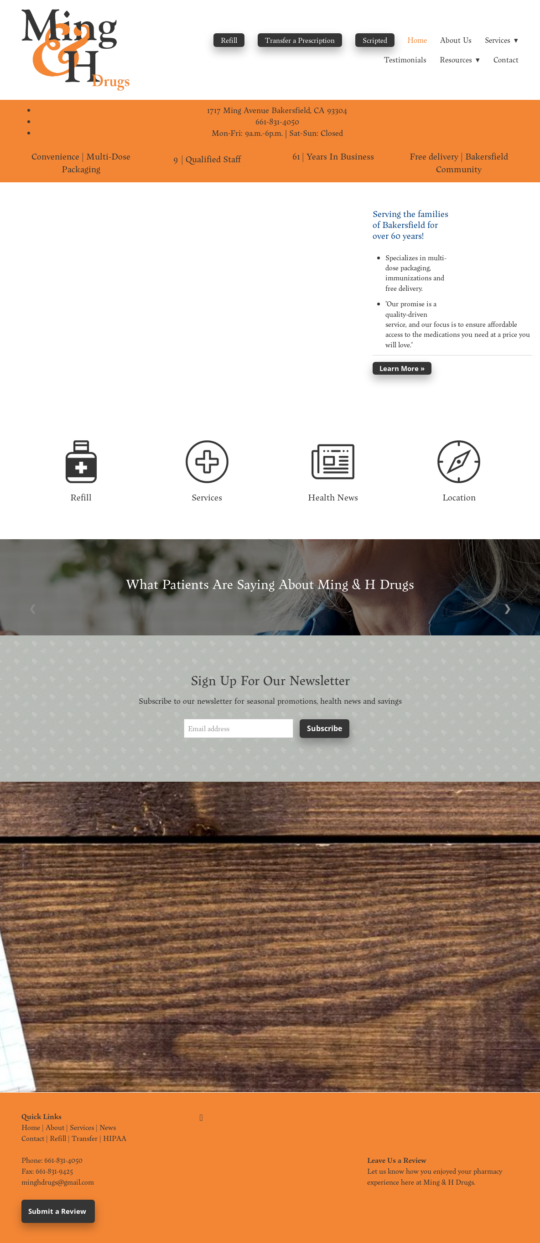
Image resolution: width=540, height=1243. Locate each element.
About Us (456, 40)
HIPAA (114, 1138)
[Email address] (238, 728)
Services (207, 497)
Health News (333, 497)
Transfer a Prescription (300, 40)
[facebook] (201, 1117)
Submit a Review (58, 1211)
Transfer (85, 1138)
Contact (506, 59)
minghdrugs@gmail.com (57, 1182)
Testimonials (405, 59)
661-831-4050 (277, 121)
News (107, 1127)
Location (459, 497)
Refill (229, 40)
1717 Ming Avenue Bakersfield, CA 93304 (277, 110)
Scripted (375, 40)
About (55, 1127)
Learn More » (402, 368)
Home (417, 40)
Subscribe (324, 728)
